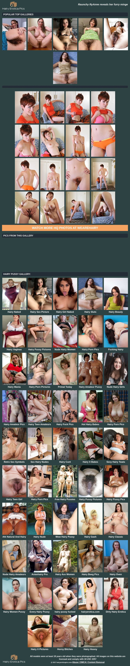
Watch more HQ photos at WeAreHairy (65, 228)
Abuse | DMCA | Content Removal (88, 662)
